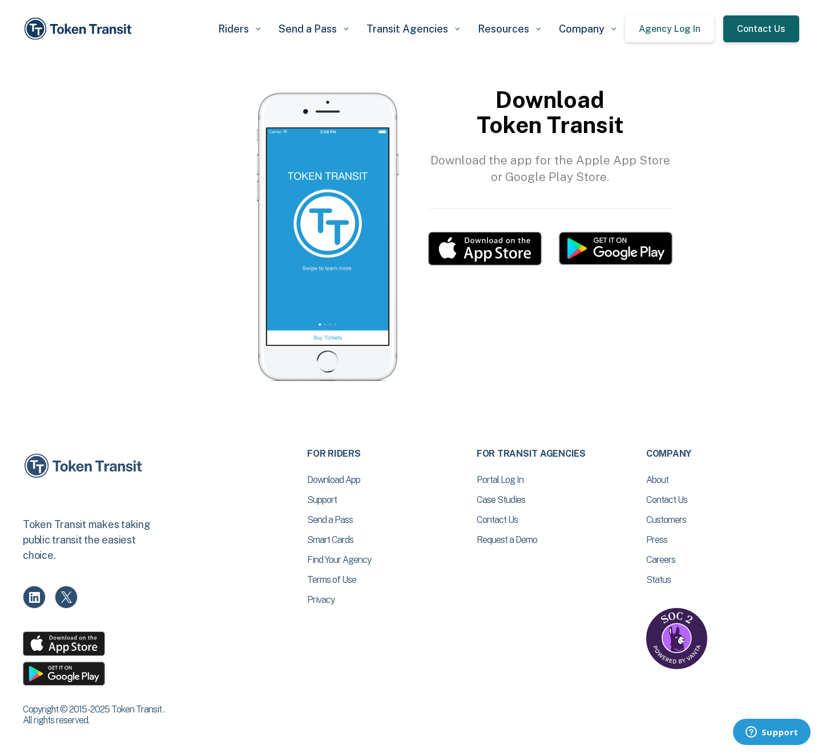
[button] (239, 29)
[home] (80, 29)
